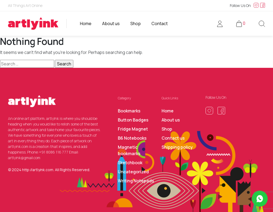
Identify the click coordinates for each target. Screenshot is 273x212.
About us (111, 23)
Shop (135, 23)
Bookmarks (129, 111)
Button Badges (133, 120)
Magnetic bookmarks (129, 150)
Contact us (173, 138)
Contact (159, 23)
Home (85, 23)
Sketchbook (130, 163)
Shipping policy (177, 147)
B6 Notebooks (132, 138)
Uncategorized (133, 172)
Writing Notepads (136, 181)
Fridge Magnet (133, 129)
